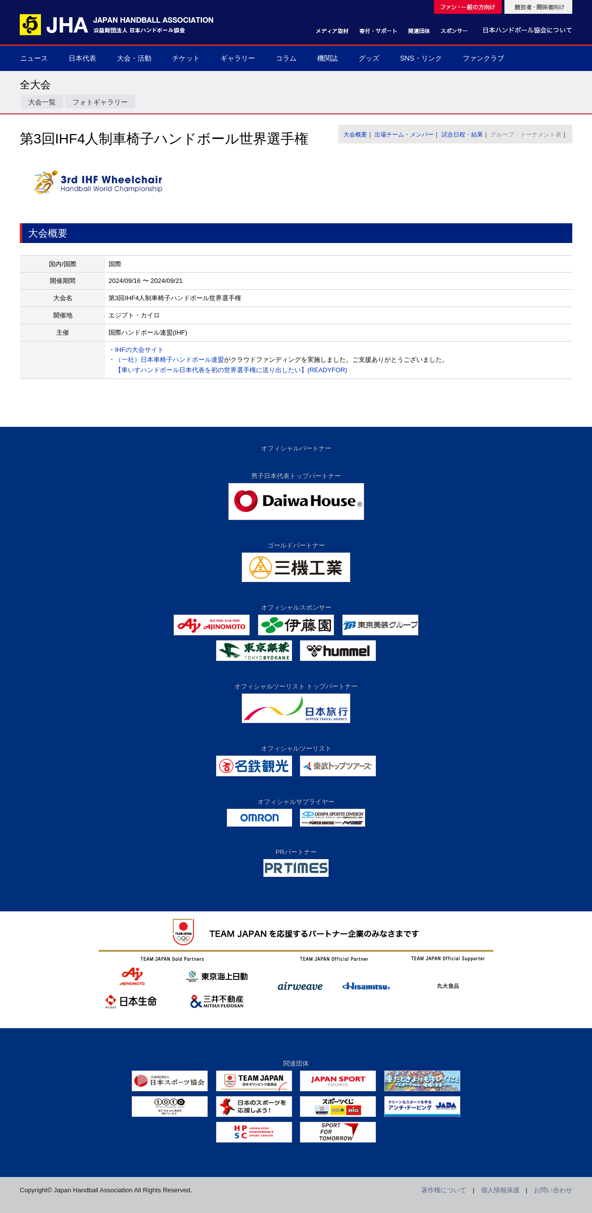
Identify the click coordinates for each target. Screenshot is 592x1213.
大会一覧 (42, 102)
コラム (286, 58)
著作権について (443, 1190)
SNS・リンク (421, 58)
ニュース (34, 58)
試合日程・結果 (462, 134)
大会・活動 (134, 58)
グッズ (369, 58)
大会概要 (355, 134)
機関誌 (327, 58)
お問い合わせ (553, 1190)
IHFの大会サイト (139, 349)
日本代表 (82, 58)
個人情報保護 (500, 1190)
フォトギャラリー (100, 102)
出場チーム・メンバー (404, 134)
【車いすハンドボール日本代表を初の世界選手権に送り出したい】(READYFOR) (231, 370)
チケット (186, 58)
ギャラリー (238, 58)
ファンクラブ (483, 58)
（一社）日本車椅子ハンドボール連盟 (169, 359)
